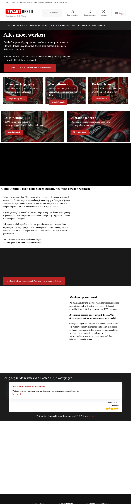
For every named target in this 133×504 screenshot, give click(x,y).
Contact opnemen (39, 464)
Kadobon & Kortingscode (42, 467)
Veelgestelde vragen (40, 478)
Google (91, 414)
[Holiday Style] (65, 89)
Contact (104, 13)
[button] (118, 12)
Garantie (35, 471)
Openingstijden (38, 485)
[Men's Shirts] (23, 89)
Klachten (35, 474)
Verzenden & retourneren (42, 460)
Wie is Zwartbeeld (39, 482)
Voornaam (92, 463)
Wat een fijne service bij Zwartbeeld (28, 385)
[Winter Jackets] (108, 89)
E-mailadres (93, 472)
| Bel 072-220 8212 (60, 2)
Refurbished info (39, 453)
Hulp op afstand (72, 13)
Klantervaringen (90, 13)
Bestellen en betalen (40, 456)
